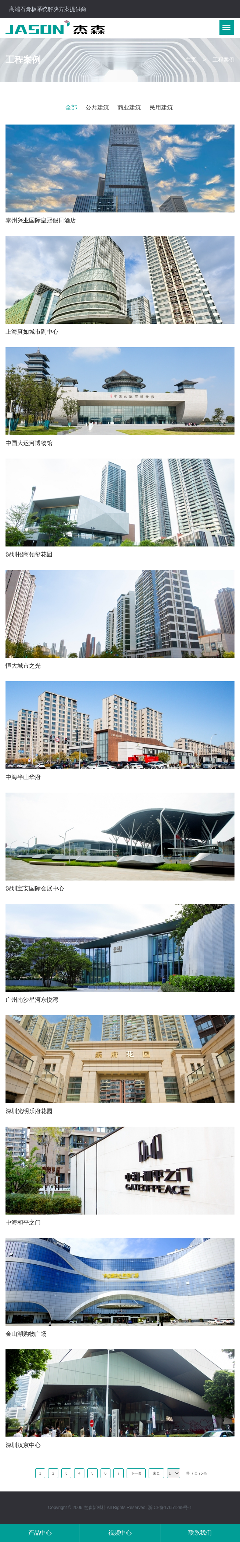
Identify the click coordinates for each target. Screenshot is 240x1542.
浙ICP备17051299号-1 (170, 1507)
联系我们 (200, 1533)
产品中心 (40, 1533)
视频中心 (120, 1533)
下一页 (136, 1473)
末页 (156, 1473)
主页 (190, 59)
